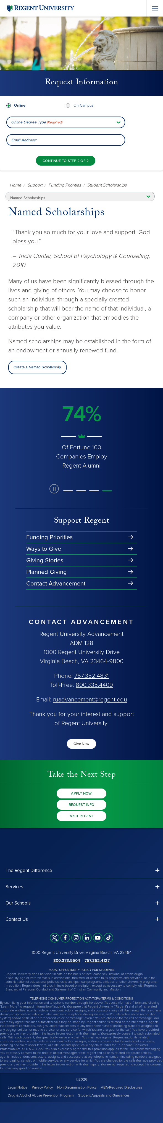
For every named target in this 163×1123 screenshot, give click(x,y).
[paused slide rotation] (54, 488)
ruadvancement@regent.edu (90, 699)
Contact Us (17, 919)
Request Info (81, 805)
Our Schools (18, 903)
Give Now (81, 744)
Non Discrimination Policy (76, 1087)
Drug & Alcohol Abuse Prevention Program (41, 1095)
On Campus (83, 105)
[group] (81, 433)
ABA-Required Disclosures (121, 1087)
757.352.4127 (97, 960)
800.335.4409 (94, 685)
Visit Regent (81, 816)
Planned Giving (46, 572)
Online (19, 105)
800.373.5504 (66, 960)
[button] (68, 490)
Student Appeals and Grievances (104, 1095)
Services (14, 886)
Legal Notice (17, 1087)
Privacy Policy (42, 1087)
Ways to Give (43, 548)
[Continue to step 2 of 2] (65, 161)
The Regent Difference (29, 870)
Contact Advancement (55, 583)
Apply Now (81, 793)
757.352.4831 (91, 675)
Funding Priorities (49, 537)
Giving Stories (44, 560)
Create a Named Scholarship (37, 367)
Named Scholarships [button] (27, 198)
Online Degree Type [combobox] (36, 122)
